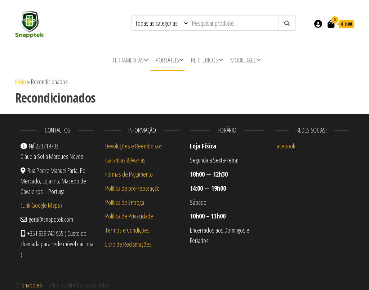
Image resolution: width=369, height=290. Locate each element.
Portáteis (167, 60)
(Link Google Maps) (41, 205)
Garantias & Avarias (125, 160)
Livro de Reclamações (128, 244)
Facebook (285, 146)
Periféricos (204, 60)
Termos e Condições (127, 230)
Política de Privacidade (129, 216)
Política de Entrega (124, 202)
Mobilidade (243, 60)
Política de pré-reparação (132, 188)
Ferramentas (128, 60)
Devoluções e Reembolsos (134, 146)
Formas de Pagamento (129, 174)
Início (20, 81)
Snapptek (32, 285)
